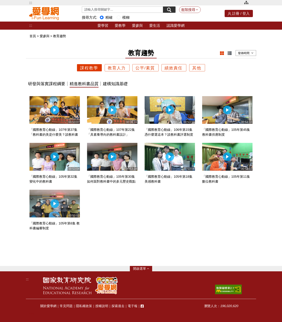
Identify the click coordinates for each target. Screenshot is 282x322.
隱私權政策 (84, 306)
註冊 (235, 13)
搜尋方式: (89, 17)
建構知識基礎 (115, 84)
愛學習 (102, 25)
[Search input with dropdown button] (122, 9)
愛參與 (137, 25)
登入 (246, 13)
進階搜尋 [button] (188, 10)
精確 (109, 17)
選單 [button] (143, 268)
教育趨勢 (59, 36)
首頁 (33, 36)
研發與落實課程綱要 (46, 84)
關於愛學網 (48, 306)
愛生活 (154, 25)
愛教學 (120, 25)
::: (30, 3)
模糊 (125, 17)
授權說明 (101, 306)
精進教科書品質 (84, 84)
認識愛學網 (176, 25)
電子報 (132, 306)
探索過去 (118, 306)
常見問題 (66, 306)
